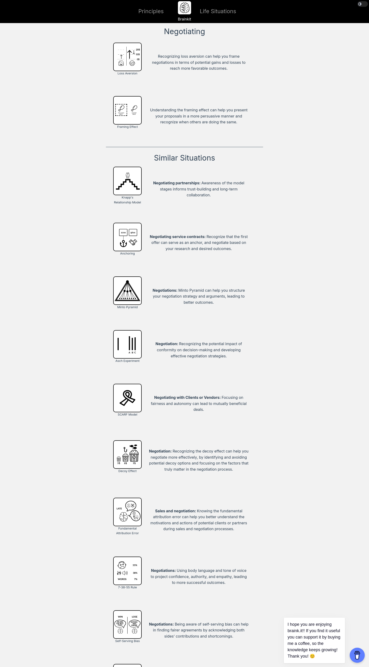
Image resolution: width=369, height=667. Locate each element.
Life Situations (218, 11)
